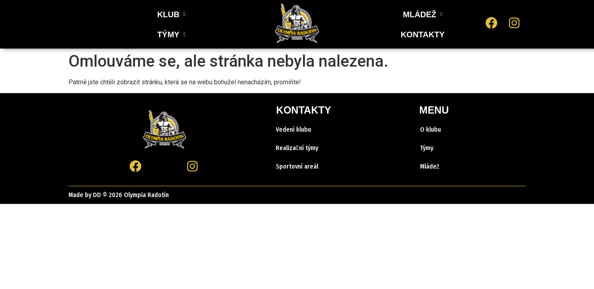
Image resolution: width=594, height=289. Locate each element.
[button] (151, 24)
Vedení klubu (293, 129)
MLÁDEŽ (422, 14)
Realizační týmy (297, 148)
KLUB (151, 24)
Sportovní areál (297, 166)
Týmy (426, 148)
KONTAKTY (423, 34)
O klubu (430, 129)
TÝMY (191, 24)
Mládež (430, 166)
